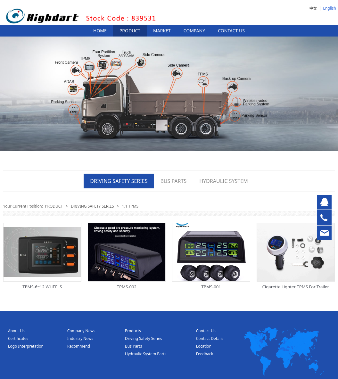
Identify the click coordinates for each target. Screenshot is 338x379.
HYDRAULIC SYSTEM (223, 181)
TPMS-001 (211, 287)
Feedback (204, 354)
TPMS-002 (126, 287)
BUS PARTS (173, 181)
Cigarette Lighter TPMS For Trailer (295, 287)
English (329, 8)
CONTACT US (231, 31)
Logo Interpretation (26, 346)
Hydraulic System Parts (145, 354)
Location (203, 346)
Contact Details (209, 338)
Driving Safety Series (143, 338)
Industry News (80, 338)
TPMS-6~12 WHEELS (42, 287)
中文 (313, 8)
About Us (16, 331)
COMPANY (194, 31)
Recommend (78, 346)
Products (133, 331)
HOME (100, 31)
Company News (81, 331)
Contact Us (206, 331)
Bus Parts (133, 346)
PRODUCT (130, 31)
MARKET (162, 31)
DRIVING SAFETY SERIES (118, 181)
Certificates (18, 338)
